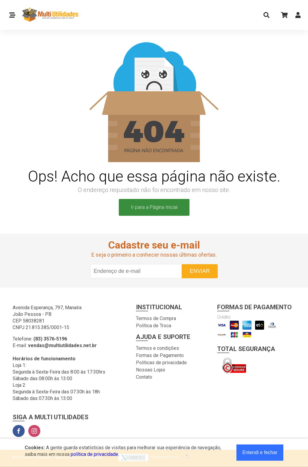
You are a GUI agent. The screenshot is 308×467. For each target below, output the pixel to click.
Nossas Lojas (150, 370)
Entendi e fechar (260, 452)
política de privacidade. (95, 454)
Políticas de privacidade (161, 362)
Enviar (199, 271)
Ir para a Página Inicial (154, 207)
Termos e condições (157, 348)
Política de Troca (153, 325)
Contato (144, 377)
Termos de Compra (156, 318)
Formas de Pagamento (160, 355)
